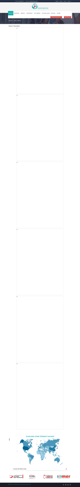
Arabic (65, 1)
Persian (69, 1)
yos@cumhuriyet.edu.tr (34, 1)
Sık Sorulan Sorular (46, 13)
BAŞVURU (23, 13)
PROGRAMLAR (30, 13)
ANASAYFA (11, 13)
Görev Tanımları (17, 20)
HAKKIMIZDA (17, 13)
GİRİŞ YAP (67, 17)
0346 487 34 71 (21, 1)
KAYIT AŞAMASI (37, 13)
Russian (61, 1)
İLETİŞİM (58, 13)
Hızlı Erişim (53, 13)
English (57, 1)
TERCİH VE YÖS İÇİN (56, 17)
